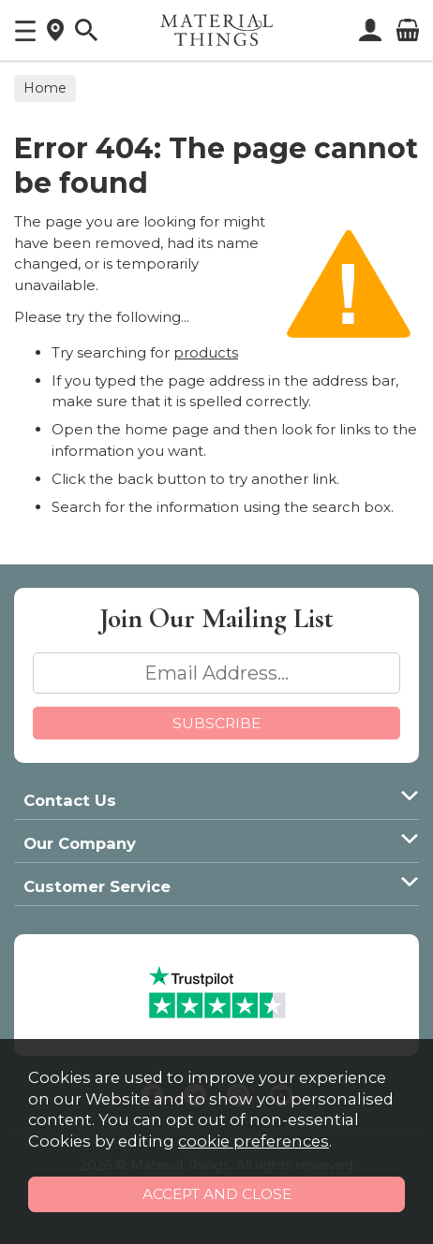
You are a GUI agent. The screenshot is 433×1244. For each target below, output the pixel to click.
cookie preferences (253, 1141)
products (205, 352)
